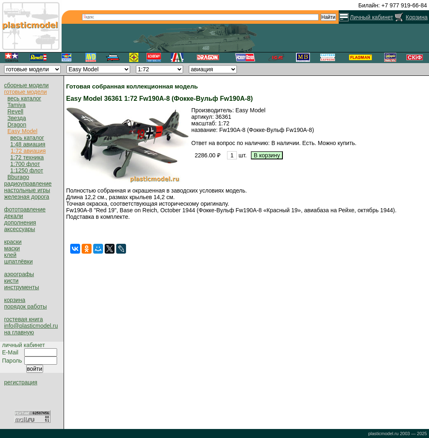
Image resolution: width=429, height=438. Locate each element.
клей (10, 255)
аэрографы (19, 274)
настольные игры (27, 190)
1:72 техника (27, 157)
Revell (15, 111)
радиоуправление (28, 183)
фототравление (25, 209)
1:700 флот (25, 164)
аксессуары (19, 229)
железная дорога (26, 196)
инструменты (21, 287)
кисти (11, 280)
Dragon (16, 124)
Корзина (416, 17)
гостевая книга (23, 319)
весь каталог (24, 98)
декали (13, 216)
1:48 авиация (27, 144)
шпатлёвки (18, 261)
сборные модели (26, 85)
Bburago (18, 177)
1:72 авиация (28, 151)
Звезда (16, 118)
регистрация (20, 382)
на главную (19, 332)
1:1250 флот (26, 170)
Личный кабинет (371, 17)
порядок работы (25, 306)
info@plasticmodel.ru (31, 325)
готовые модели (25, 92)
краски (13, 241)
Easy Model (22, 131)
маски (12, 248)
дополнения (20, 222)
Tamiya (16, 105)
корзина (14, 300)
